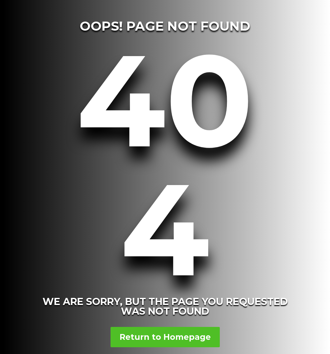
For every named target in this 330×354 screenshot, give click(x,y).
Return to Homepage (165, 337)
